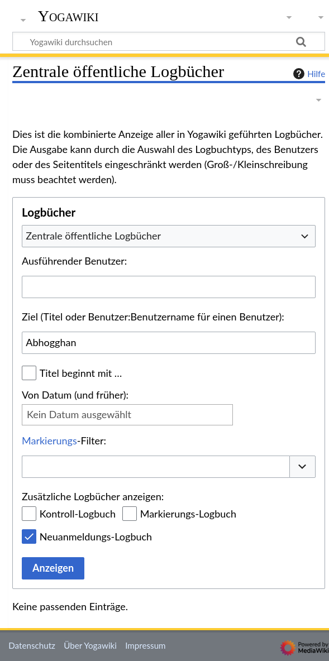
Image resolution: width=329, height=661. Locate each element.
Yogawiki (68, 16)
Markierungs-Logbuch (188, 513)
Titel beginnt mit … (81, 373)
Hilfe (307, 73)
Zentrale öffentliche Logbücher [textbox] (93, 235)
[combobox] (169, 236)
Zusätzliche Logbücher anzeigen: (93, 496)
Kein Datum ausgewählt (79, 414)
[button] (302, 467)
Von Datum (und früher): (75, 395)
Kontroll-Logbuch (78, 513)
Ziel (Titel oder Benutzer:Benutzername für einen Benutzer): (153, 316)
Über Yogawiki (90, 645)
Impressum (145, 645)
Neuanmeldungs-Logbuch (96, 536)
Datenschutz (31, 645)
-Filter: (64, 440)
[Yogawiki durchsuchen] (169, 41)
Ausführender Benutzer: (74, 261)
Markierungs (49, 440)
